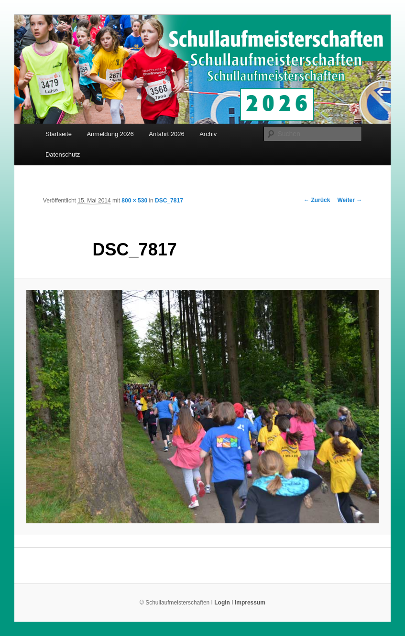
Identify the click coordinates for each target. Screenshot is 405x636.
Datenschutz (62, 154)
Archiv (208, 134)
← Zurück (317, 200)
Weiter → (349, 200)
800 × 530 (134, 200)
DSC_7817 (169, 200)
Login (222, 602)
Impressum (250, 602)
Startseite (58, 134)
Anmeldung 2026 (110, 134)
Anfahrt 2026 (166, 134)
